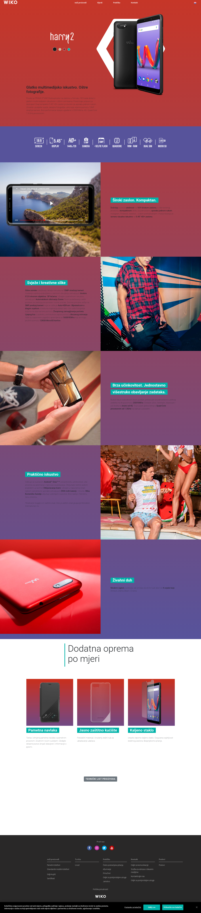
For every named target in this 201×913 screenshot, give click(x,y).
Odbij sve (151, 909)
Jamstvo (106, 881)
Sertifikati (51, 878)
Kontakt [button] (134, 2)
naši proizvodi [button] (81, 2)
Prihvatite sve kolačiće (173, 909)
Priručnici (107, 873)
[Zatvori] (197, 909)
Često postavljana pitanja (113, 865)
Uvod (77, 865)
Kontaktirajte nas (138, 876)
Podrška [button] (116, 2)
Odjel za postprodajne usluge (114, 877)
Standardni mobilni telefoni (58, 869)
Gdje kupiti (51, 874)
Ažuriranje (107, 869)
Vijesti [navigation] (99, 2)
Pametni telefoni (53, 865)
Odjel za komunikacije (139, 865)
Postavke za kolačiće (133, 909)
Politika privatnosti (100, 889)
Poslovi (162, 865)
